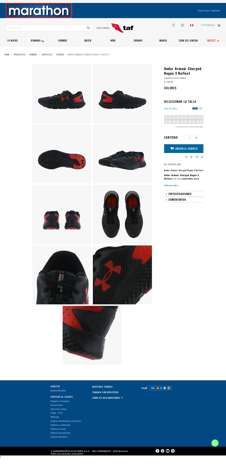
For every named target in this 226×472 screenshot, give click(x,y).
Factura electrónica (59, 450)
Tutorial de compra (59, 422)
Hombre (62, 51)
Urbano (138, 51)
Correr (60, 65)
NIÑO (113, 51)
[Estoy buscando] (45, 38)
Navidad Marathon (58, 404)
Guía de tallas (170, 122)
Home (7, 65)
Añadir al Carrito (184, 161)
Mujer (87, 51)
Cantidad (171, 151)
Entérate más (171, 196)
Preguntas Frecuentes (60, 414)
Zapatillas (47, 65)
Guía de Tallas (57, 418)
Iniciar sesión (203, 21)
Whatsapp (55, 430)
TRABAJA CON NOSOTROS (105, 405)
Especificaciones (180, 205)
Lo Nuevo (12, 51)
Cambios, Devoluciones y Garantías (66, 434)
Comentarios (177, 210)
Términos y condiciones (61, 438)
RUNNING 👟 (37, 51)
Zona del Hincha (188, 51)
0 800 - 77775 (57, 426)
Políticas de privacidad (60, 446)
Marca (163, 51)
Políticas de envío (58, 442)
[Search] (88, 38)
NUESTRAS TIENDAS (102, 400)
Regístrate (215, 21)
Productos (19, 65)
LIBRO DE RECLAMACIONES (106, 411)
